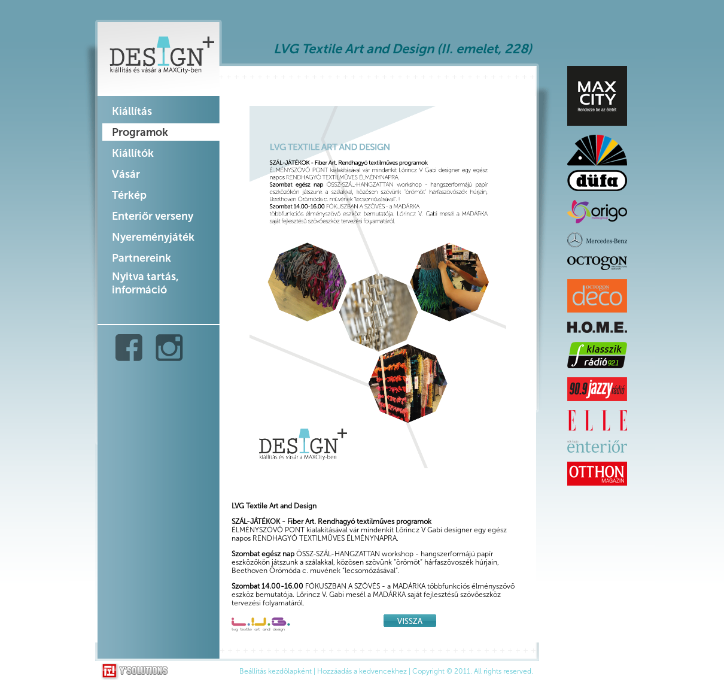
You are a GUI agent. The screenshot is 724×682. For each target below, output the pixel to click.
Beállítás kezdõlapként (275, 671)
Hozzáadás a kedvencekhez (362, 671)
